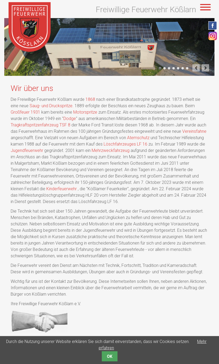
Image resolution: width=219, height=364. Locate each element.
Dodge (69, 118)
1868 (90, 99)
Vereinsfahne (194, 131)
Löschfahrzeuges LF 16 (125, 144)
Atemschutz (138, 137)
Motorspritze (85, 112)
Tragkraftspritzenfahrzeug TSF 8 (40, 124)
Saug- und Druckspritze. (52, 105)
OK (109, 356)
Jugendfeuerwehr (27, 150)
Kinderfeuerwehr (62, 188)
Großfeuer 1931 (25, 112)
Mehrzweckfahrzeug (110, 150)
